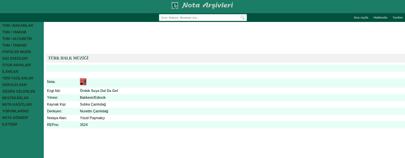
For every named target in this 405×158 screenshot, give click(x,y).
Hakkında (380, 17)
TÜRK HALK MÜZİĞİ (68, 58)
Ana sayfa (361, 17)
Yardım (398, 17)
